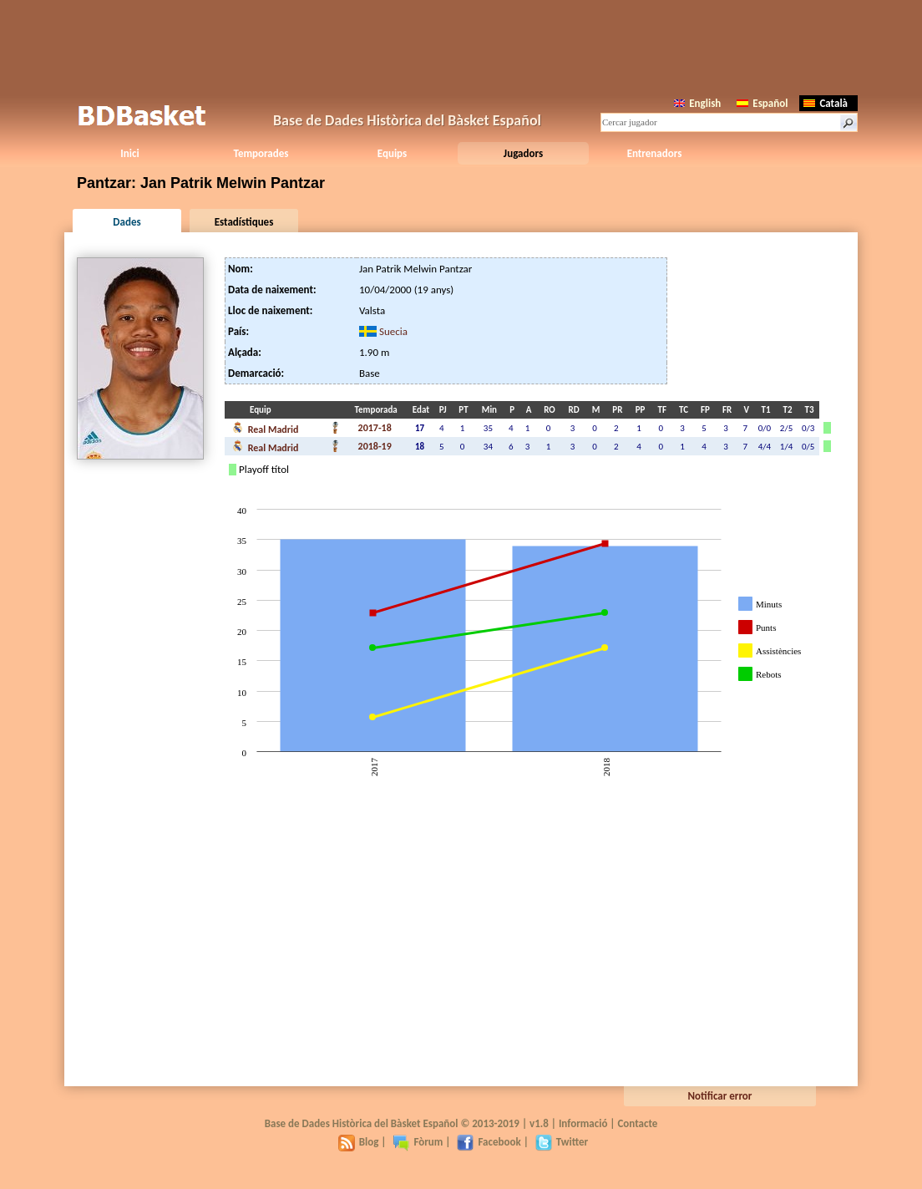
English (697, 103)
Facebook (488, 1142)
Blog (358, 1142)
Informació (583, 1123)
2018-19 (375, 446)
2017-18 (375, 428)
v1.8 (539, 1123)
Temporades (261, 153)
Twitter (561, 1142)
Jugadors (523, 153)
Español (762, 103)
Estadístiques (244, 222)
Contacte (637, 1123)
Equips (392, 153)
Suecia (393, 331)
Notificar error (720, 1096)
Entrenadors (654, 153)
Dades (126, 222)
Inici (129, 153)
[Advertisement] (461, 46)
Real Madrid (264, 427)
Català (825, 103)
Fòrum (418, 1142)
